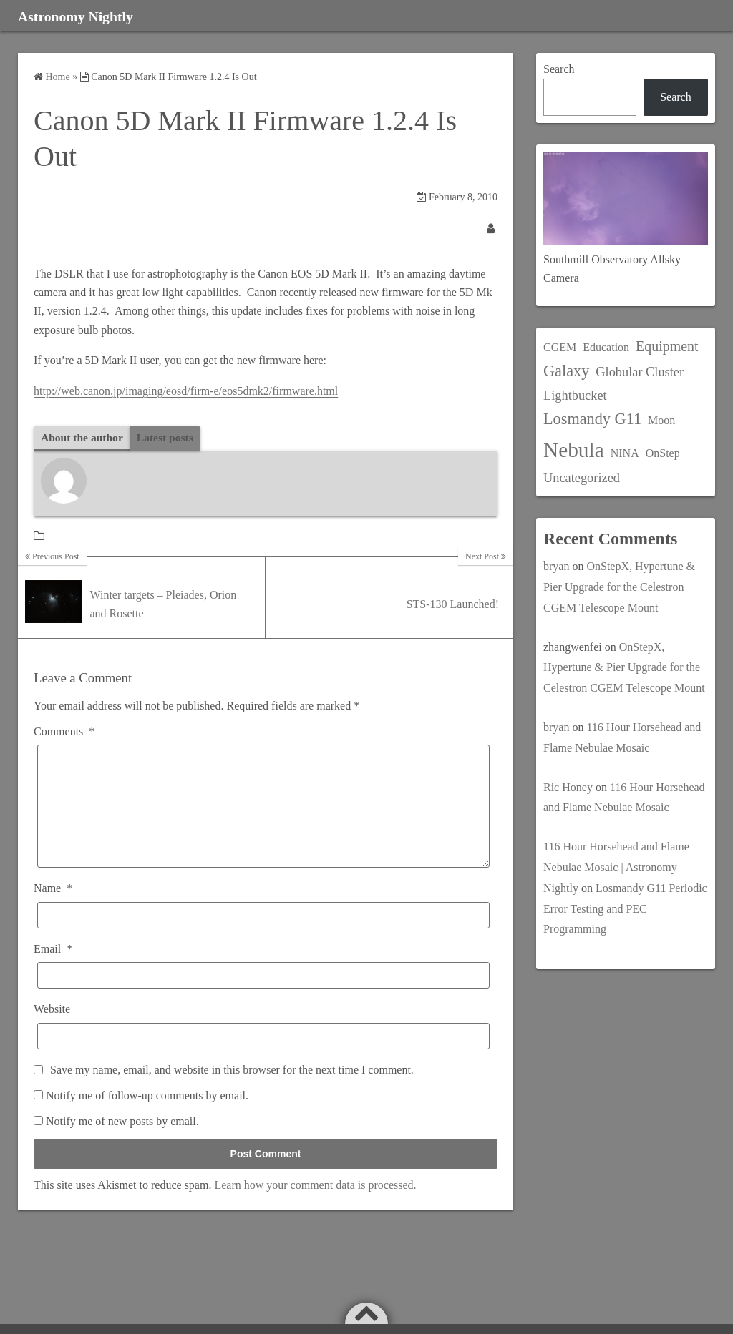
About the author (83, 437)
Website (52, 1031)
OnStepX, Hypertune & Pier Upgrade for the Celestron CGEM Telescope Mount (619, 587)
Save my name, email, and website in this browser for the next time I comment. (232, 1091)
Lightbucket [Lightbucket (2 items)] (575, 395)
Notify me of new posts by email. (122, 1143)
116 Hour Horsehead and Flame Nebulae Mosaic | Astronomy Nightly (616, 867)
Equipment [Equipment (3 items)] (667, 346)
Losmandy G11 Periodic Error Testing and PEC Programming (625, 909)
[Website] (263, 1057)
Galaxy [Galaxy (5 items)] (566, 371)
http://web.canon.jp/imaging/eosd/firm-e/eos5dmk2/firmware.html (186, 391)
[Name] (263, 937)
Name (53, 910)
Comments (64, 732)
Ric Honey (568, 787)
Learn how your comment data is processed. (315, 1206)
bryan (556, 566)
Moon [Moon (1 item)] (661, 420)
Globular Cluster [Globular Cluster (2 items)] (640, 372)
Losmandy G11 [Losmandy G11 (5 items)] (592, 419)
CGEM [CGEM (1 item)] (559, 347)
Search (559, 69)
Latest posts (168, 437)
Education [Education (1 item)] (606, 347)
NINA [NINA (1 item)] (625, 453)
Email (53, 971)
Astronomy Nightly (88, 15)
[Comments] (263, 817)
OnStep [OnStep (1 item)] (663, 453)
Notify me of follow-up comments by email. (147, 1118)
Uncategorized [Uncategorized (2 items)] (581, 478)
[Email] (263, 997)
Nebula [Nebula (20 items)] (573, 449)
